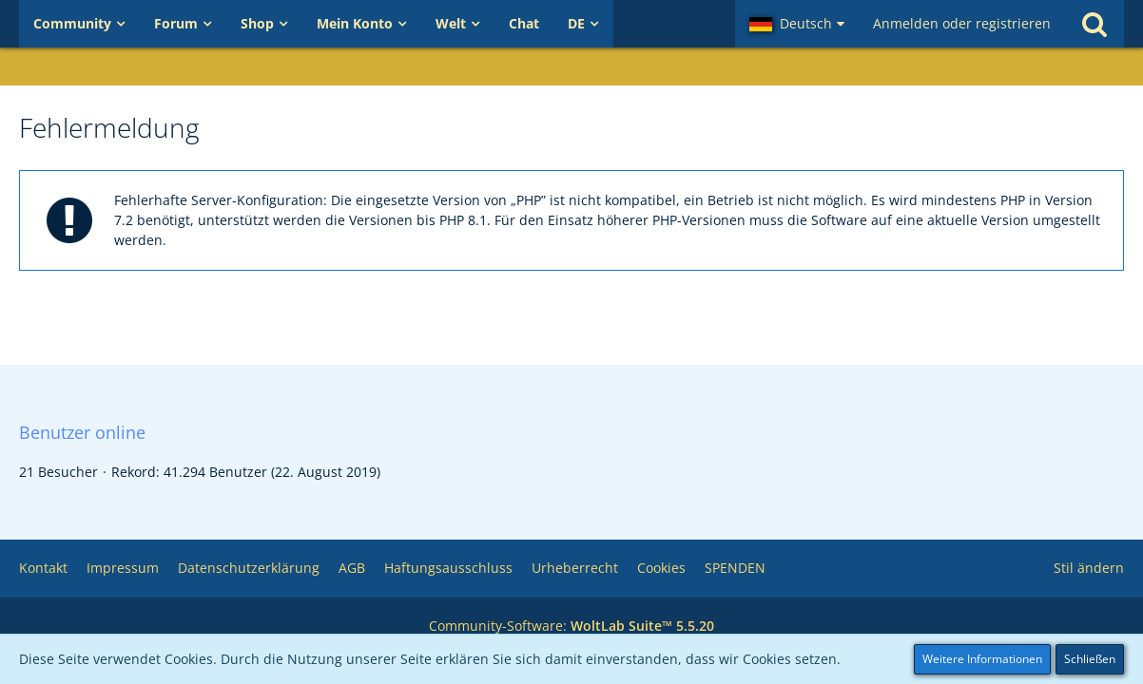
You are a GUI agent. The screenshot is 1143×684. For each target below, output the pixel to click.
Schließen (1089, 659)
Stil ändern (1089, 568)
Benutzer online (82, 432)
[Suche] (1094, 24)
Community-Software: (571, 626)
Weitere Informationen (982, 659)
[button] (797, 24)
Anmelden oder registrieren (962, 23)
